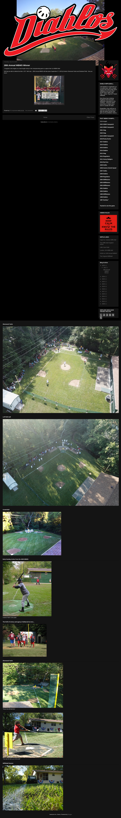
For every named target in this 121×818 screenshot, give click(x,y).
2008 (103, 304)
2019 (103, 286)
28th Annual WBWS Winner (17, 65)
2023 (103, 279)
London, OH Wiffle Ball (106, 250)
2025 (103, 265)
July (104, 267)
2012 (103, 301)
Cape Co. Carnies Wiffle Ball (108, 240)
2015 (103, 294)
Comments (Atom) (52, 122)
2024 (103, 276)
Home (45, 117)
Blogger (70, 814)
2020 (103, 284)
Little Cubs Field (104, 247)
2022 (103, 281)
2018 (103, 289)
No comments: (29, 110)
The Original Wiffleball (106, 256)
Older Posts (90, 117)
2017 (103, 291)
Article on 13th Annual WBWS (108, 253)
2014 (103, 296)
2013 (103, 299)
